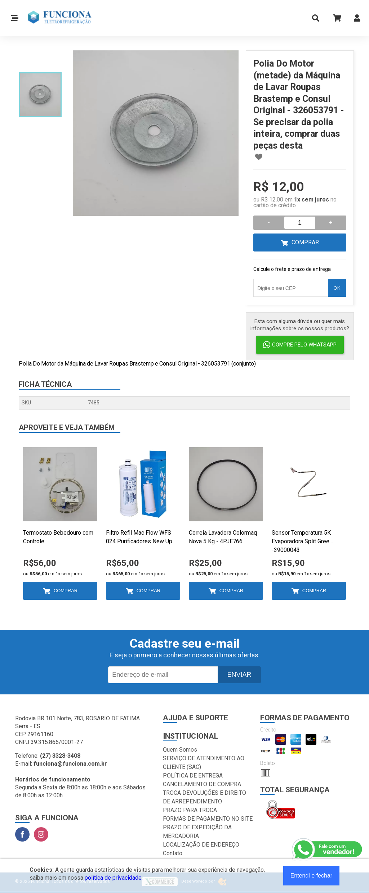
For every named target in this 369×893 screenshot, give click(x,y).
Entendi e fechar (311, 875)
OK (336, 288)
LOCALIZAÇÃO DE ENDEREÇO (201, 844)
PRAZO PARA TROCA (190, 810)
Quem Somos (180, 749)
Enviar (239, 674)
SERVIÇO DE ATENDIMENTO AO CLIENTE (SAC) (203, 762)
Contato (172, 853)
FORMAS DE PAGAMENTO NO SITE (208, 818)
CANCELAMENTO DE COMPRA (202, 784)
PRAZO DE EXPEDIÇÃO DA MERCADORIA (197, 831)
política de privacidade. (114, 877)
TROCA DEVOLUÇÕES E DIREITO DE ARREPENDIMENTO (204, 797)
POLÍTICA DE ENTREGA (193, 775)
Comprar (305, 242)
